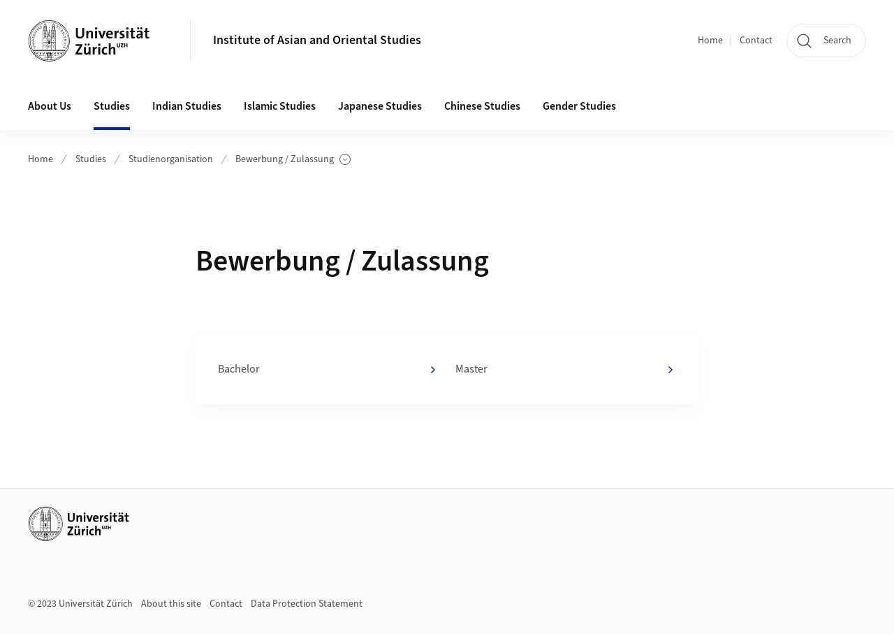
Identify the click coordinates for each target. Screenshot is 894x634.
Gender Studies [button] (579, 106)
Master (565, 370)
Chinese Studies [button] (482, 106)
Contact (756, 41)
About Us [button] (49, 106)
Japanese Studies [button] (380, 106)
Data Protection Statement (306, 604)
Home (710, 41)
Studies (90, 159)
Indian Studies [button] (186, 106)
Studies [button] (112, 106)
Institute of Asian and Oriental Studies (317, 40)
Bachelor (328, 370)
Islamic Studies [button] (280, 106)
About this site (171, 604)
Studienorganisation (171, 159)
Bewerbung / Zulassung (293, 159)
